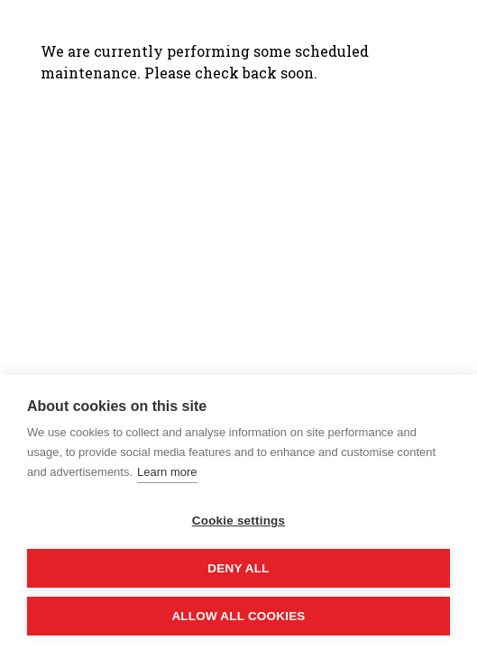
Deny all (238, 568)
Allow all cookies (238, 616)
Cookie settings (239, 520)
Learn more (167, 472)
